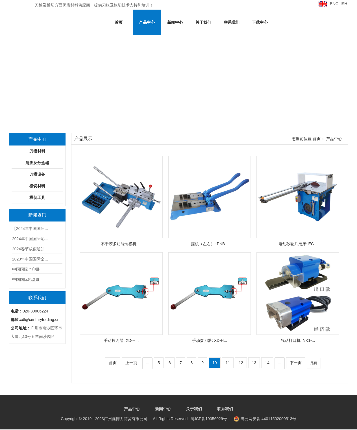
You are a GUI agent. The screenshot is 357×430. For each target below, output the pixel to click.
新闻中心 (175, 22)
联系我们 (232, 22)
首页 (119, 22)
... (147, 363)
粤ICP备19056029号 (144, 418)
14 (267, 362)
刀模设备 (37, 174)
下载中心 (260, 22)
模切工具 (37, 197)
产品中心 (147, 22)
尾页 (313, 363)
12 (241, 362)
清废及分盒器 (37, 162)
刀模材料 (37, 151)
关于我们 (203, 22)
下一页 (296, 362)
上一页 (131, 362)
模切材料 (37, 186)
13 (254, 362)
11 (228, 362)
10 (214, 362)
